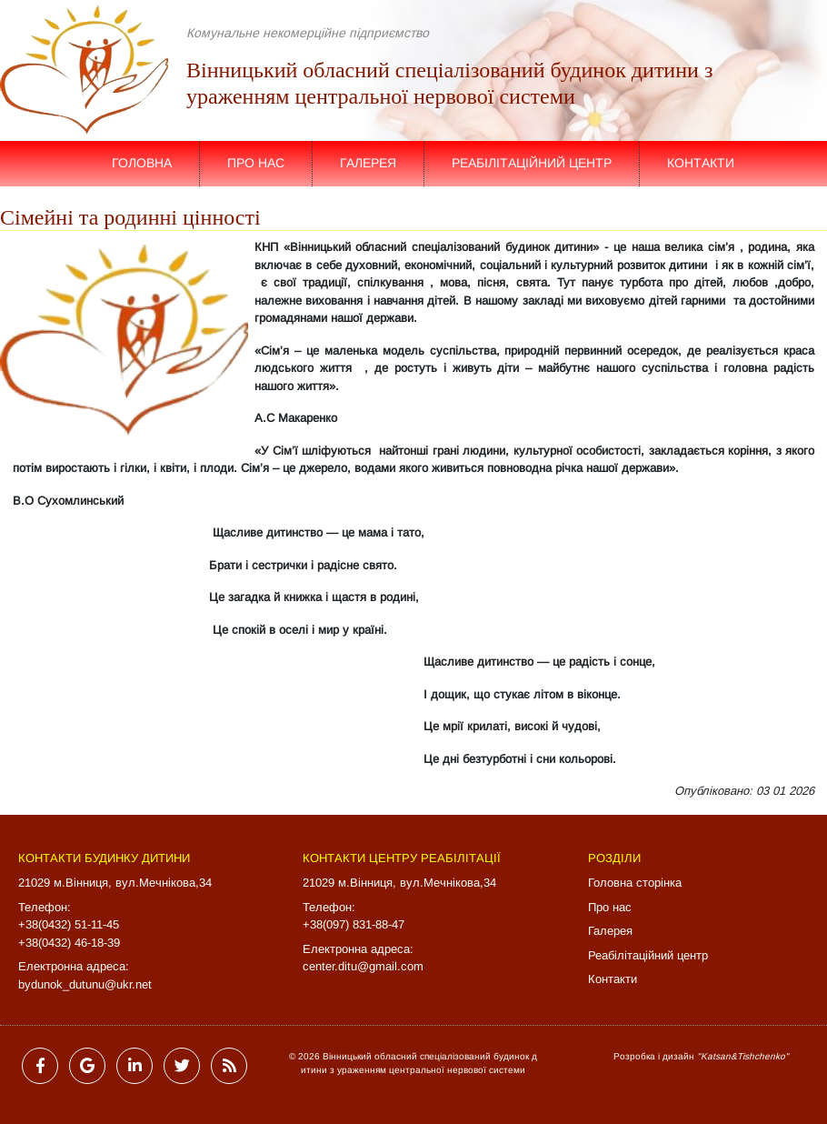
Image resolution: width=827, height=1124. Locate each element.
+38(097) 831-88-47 (353, 924)
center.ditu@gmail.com (363, 966)
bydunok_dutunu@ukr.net (85, 984)
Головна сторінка (635, 882)
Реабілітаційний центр (532, 163)
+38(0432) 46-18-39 (69, 942)
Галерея (368, 163)
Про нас (255, 163)
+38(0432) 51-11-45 (68, 924)
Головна (142, 163)
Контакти (700, 163)
